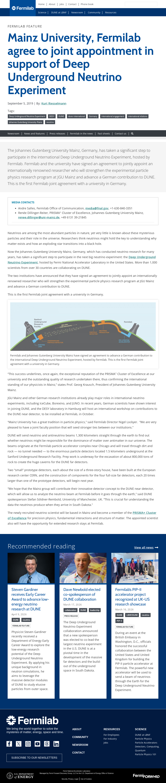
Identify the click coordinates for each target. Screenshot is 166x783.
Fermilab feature (21, 625)
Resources (109, 12)
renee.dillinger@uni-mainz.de (38, 217)
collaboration (70, 610)
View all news (144, 547)
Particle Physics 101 (145, 754)
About (77, 729)
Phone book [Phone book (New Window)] (87, 4)
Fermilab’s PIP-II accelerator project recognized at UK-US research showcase (132, 596)
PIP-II (119, 620)
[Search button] (132, 133)
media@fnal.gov (96, 208)
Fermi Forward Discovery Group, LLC (62, 773)
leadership (94, 610)
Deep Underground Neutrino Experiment (27, 116)
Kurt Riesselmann (53, 103)
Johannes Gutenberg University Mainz (25, 122)
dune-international (76, 116)
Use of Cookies (86, 779)
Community (93, 12)
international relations (137, 116)
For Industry (110, 738)
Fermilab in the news (81, 133)
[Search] (134, 4)
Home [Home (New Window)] (41, 4)
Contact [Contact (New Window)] (72, 4)
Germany (93, 116)
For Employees (111, 734)
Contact (78, 752)
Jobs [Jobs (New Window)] (61, 4)
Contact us (120, 133)
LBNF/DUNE (132, 615)
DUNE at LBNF (55, 12)
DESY (51, 116)
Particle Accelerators (146, 742)
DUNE (61, 116)
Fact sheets (104, 133)
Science (42, 12)
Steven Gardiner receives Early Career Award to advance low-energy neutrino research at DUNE (30, 599)
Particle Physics (143, 738)
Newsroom (76, 12)
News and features (34, 133)
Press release (71, 616)
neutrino (50, 122)
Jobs (106, 742)
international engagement (112, 116)
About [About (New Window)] (52, 4)
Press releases (57, 133)
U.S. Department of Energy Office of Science (97, 773)
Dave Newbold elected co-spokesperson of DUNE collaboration (81, 594)
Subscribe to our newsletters (34, 757)
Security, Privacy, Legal (70, 779)
